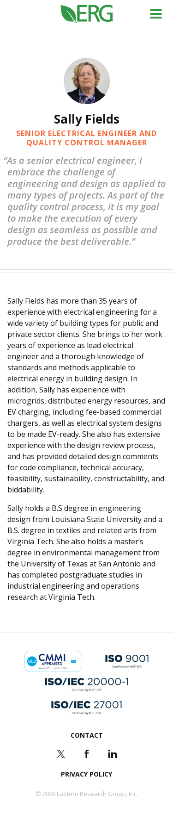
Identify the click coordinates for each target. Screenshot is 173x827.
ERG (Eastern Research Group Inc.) (86, 14)
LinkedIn (112, 753)
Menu (156, 14)
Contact (87, 735)
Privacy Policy (86, 774)
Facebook (86, 753)
